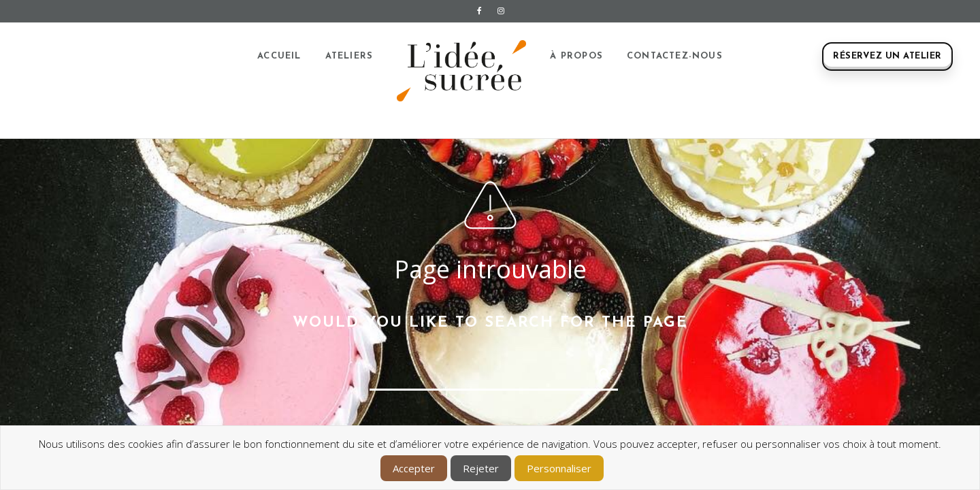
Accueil (279, 56)
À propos (576, 56)
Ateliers (349, 56)
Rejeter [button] (481, 468)
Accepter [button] (414, 468)
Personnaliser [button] (559, 468)
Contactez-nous (675, 56)
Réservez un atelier (887, 56)
